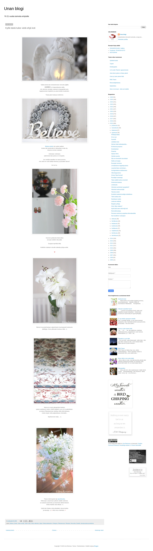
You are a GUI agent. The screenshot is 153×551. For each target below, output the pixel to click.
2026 (111, 97)
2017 (111, 118)
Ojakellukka (113, 86)
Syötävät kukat (114, 60)
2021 (111, 109)
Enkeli (15, 523)
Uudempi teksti (10, 530)
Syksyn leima (115, 153)
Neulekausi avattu (116, 199)
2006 (111, 257)
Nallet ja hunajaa (115, 161)
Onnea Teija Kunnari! (117, 175)
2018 (111, 116)
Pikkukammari (61, 523)
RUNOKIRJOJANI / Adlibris (117, 48)
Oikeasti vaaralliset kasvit (125, 309)
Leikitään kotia (115, 142)
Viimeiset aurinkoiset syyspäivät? (120, 187)
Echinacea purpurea (116, 146)
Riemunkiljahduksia (115, 82)
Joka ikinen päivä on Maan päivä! (119, 73)
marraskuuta (115, 128)
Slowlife (78, 523)
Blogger (96, 546)
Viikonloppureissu (116, 173)
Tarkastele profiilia (123, 39)
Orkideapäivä (113, 67)
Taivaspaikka (121, 368)
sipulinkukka (61, 499)
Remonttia (73, 523)
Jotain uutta (27, 523)
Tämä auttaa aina (116, 196)
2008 (111, 252)
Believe (12, 523)
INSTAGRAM (113, 52)
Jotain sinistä (21, 523)
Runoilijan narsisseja (117, 177)
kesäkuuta (115, 223)
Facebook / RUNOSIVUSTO (117, 50)
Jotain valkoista (35, 523)
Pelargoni (55, 523)
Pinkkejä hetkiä (115, 134)
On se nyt (113, 137)
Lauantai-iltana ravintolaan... (119, 168)
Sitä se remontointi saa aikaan (119, 158)
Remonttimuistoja (116, 211)
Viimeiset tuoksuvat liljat (117, 189)
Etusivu (54, 530)
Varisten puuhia (115, 156)
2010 (111, 248)
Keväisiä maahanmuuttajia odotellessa (121, 194)
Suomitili (113, 139)
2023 (111, 104)
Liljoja (40, 523)
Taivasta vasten (115, 192)
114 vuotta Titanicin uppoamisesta (119, 70)
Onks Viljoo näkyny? (116, 206)
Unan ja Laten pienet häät (117, 76)
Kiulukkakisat (114, 149)
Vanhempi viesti (99, 530)
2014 (111, 238)
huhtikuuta (115, 228)
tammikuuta (115, 235)
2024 (111, 102)
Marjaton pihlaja (115, 204)
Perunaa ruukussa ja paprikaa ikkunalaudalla (123, 213)
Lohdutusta (114, 185)
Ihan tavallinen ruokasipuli (118, 216)
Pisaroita (113, 151)
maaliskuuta (115, 230)
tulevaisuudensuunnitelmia (87, 523)
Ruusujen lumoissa (116, 163)
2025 (111, 99)
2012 (111, 243)
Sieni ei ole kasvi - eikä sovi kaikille (119, 89)
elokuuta (114, 218)
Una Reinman (126, 443)
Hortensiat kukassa (116, 182)
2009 (111, 250)
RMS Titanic (113, 79)
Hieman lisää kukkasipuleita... (119, 144)
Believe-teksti (49, 146)
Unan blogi (14, 8)
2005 (111, 260)
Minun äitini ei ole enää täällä (126, 358)
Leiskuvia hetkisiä (116, 201)
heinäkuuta (115, 221)
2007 (111, 255)
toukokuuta (115, 226)
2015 (111, 123)
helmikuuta (115, 233)
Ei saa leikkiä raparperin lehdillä (126, 318)
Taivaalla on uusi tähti (124, 338)
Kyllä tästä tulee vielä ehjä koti (119, 208)
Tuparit (112, 63)
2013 (111, 241)
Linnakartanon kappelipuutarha (119, 165)
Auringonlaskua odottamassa (119, 170)
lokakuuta (114, 130)
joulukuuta (115, 125)
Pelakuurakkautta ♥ (47, 523)
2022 (111, 106)
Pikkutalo (68, 523)
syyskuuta (114, 132)
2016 (111, 121)
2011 (111, 245)
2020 (111, 111)
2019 (111, 114)
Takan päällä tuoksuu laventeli (119, 180)
